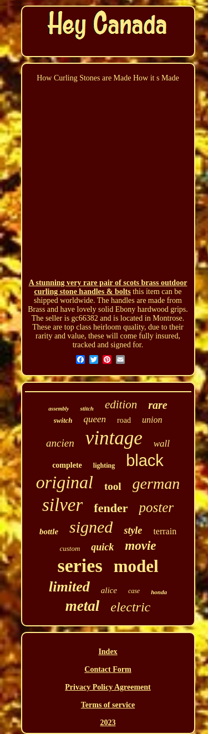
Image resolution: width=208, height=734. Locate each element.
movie (140, 546)
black (145, 460)
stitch (86, 408)
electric (130, 607)
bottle (48, 531)
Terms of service (108, 705)
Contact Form (107, 669)
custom (69, 548)
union (152, 419)
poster (156, 507)
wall (162, 443)
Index (107, 651)
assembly (58, 409)
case (134, 591)
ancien (60, 443)
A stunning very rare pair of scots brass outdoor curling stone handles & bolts (108, 287)
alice (109, 590)
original (64, 482)
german (156, 483)
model (136, 566)
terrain (164, 531)
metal (82, 606)
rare (157, 405)
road (124, 420)
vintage (114, 438)
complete (67, 465)
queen (95, 419)
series (79, 565)
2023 (108, 722)
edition (121, 404)
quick (102, 547)
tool (112, 486)
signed (91, 527)
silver (62, 505)
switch (63, 420)
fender (111, 508)
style (133, 530)
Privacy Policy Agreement (107, 687)
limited (69, 587)
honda (159, 592)
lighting (104, 465)
